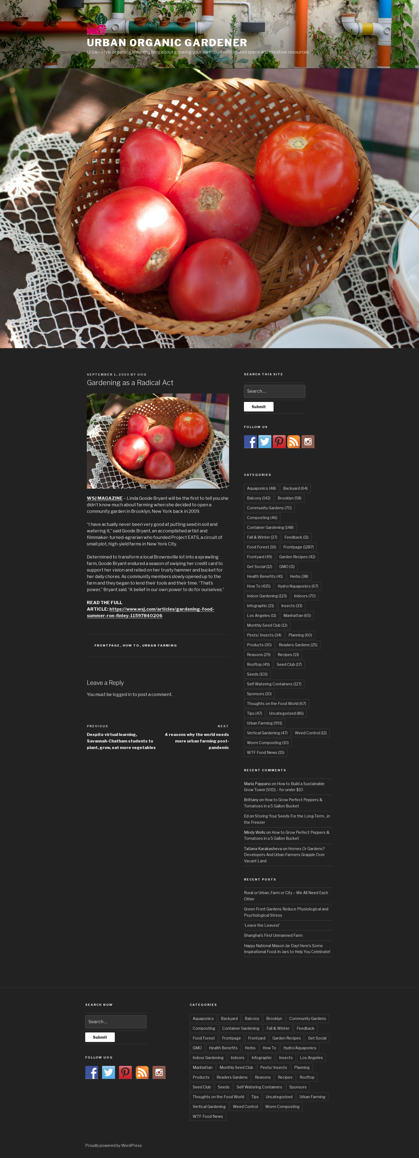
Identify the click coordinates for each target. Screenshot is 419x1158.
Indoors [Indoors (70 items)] (305, 596)
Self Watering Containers (259, 1087)
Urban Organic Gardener (167, 43)
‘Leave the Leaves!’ (262, 925)
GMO (197, 1047)
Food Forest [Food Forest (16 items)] (261, 547)
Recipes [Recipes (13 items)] (288, 654)
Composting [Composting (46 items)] (262, 517)
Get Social (317, 1038)
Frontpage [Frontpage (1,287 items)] (298, 547)
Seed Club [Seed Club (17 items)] (289, 664)
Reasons (263, 1077)
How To (131, 645)
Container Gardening (240, 1028)
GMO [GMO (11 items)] (287, 566)
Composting (204, 1028)
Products (201, 1077)
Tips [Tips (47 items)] (254, 713)
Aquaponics (203, 1018)
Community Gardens (307, 1018)
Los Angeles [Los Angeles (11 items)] (261, 615)
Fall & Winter (278, 1028)
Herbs (250, 1047)
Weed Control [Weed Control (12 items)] (311, 733)
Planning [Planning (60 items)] (300, 635)
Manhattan (202, 1067)
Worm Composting (282, 1106)
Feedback (306, 1028)
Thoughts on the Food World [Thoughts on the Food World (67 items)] (276, 703)
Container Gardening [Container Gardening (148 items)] (270, 527)
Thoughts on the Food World (218, 1096)
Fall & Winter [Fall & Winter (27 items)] (262, 537)
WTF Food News (208, 1116)
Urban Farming (159, 645)
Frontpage (107, 645)
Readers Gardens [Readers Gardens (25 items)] (298, 644)
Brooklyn (274, 1018)
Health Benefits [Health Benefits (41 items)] (265, 576)
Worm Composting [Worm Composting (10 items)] (268, 742)
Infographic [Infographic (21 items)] (260, 605)
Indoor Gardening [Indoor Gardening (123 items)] (267, 596)
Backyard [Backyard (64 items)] (295, 488)
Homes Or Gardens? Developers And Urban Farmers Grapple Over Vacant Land (284, 854)
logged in (122, 694)
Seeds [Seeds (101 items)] (257, 674)
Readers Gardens (232, 1077)
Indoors (238, 1057)
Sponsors (298, 1087)
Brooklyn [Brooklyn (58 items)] (289, 498)
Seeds (224, 1087)
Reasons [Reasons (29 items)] (259, 654)
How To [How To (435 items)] (259, 586)
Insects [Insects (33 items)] (291, 605)
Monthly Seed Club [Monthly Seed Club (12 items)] (267, 625)
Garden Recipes (286, 1038)
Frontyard (256, 1038)
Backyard (229, 1018)
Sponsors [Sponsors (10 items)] (259, 693)
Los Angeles (311, 1057)
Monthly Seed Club (236, 1067)
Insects (286, 1057)
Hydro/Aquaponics (299, 1047)
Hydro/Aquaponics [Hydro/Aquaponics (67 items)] (298, 586)
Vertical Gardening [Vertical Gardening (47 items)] (267, 733)
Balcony (252, 1018)
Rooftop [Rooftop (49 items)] (258, 664)
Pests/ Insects (273, 1067)
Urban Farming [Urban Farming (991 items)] (264, 723)
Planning (302, 1067)
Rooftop (307, 1077)
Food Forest (204, 1038)
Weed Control (245, 1106)
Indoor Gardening (208, 1057)
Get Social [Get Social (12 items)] (259, 566)
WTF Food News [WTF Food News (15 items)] (265, 752)
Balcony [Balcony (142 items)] (259, 498)
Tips (255, 1096)
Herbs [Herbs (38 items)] (299, 576)
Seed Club (202, 1087)
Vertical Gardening (209, 1106)
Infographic (262, 1057)
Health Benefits (223, 1047)
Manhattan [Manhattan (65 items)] (297, 615)
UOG (142, 374)
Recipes (285, 1077)
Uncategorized (279, 1096)
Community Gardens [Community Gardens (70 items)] (269, 507)
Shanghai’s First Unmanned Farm (273, 935)
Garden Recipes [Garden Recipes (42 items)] (297, 556)
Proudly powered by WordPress (113, 1145)
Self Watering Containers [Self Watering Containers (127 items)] (274, 684)
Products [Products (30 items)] (259, 644)
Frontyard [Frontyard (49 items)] (259, 556)
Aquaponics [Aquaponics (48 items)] (261, 488)
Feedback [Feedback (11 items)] (296, 537)
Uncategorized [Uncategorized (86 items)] (286, 713)
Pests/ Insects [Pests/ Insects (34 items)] (264, 635)
